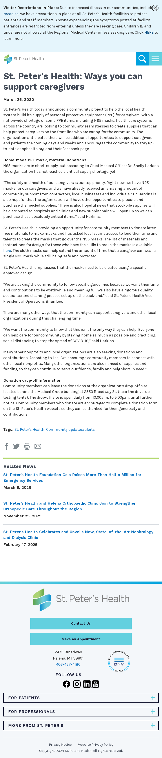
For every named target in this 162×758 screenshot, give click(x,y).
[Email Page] (39, 447)
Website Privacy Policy (95, 744)
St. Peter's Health (29, 429)
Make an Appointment (81, 639)
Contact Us (81, 623)
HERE (149, 32)
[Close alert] (155, 8)
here (7, 250)
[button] (29, 447)
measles (11, 13)
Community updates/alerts (70, 429)
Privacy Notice (60, 744)
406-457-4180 (68, 664)
